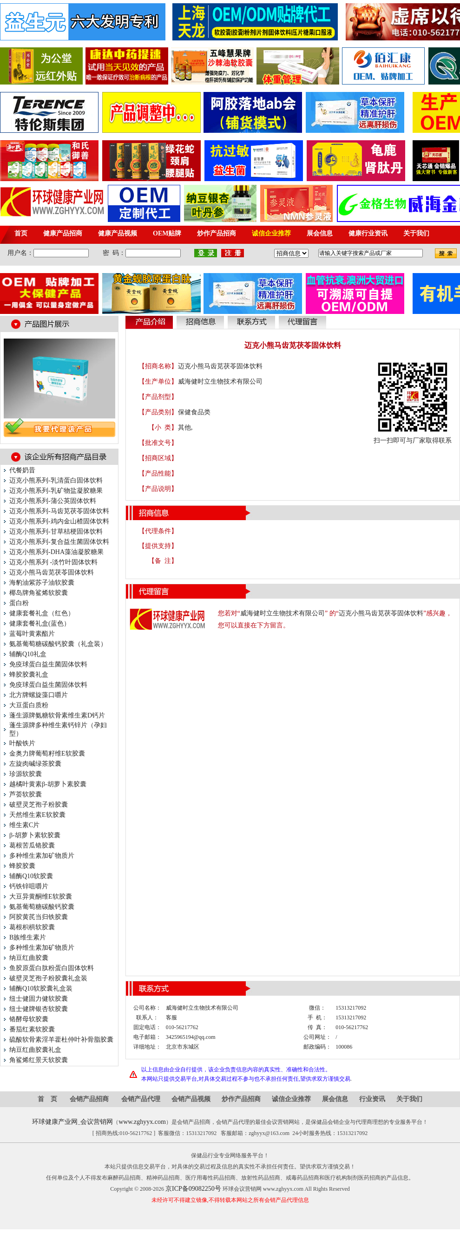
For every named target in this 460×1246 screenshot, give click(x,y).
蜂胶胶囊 (22, 865)
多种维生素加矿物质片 (41, 855)
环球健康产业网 (55, 1121)
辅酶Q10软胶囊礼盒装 (40, 988)
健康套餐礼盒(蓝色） (39, 623)
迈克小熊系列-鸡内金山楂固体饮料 (59, 521)
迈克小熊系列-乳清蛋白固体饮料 (56, 480)
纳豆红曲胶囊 (28, 957)
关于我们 (409, 1099)
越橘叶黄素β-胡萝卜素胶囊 (47, 784)
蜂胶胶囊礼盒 (28, 674)
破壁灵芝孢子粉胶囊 (38, 804)
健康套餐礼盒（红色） (41, 613)
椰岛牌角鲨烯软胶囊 (38, 592)
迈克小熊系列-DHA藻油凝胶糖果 (56, 551)
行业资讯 (372, 1099)
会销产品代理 (140, 1099)
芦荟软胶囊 (25, 794)
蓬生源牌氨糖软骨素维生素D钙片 (57, 715)
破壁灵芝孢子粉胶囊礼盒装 (48, 978)
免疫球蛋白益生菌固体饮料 (48, 664)
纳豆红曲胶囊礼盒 (35, 1049)
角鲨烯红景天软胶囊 (38, 1060)
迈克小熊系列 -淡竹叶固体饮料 (53, 562)
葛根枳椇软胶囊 (32, 927)
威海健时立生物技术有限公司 (220, 381)
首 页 (47, 1099)
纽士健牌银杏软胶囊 (38, 1008)
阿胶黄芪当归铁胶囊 (38, 916)
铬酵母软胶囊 (28, 1019)
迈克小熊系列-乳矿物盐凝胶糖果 (56, 490)
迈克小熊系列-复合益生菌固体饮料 (59, 541)
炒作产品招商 (241, 1099)
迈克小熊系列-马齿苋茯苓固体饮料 (59, 511)
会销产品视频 (190, 1099)
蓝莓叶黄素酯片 (32, 633)
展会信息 (335, 1099)
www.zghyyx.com (142, 1121)
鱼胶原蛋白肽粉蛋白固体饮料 (51, 968)
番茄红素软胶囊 (32, 1029)
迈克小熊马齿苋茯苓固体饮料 (51, 572)
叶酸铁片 (22, 743)
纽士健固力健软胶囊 (38, 998)
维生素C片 (24, 825)
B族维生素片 (27, 937)
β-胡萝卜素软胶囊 (34, 835)
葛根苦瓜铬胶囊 (32, 845)
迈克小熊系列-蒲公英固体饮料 (52, 500)
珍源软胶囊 (25, 773)
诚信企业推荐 (291, 1099)
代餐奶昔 (22, 470)
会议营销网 (96, 1121)
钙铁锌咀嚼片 (28, 886)
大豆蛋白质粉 (28, 705)
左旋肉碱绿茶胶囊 (35, 763)
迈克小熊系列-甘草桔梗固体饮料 (56, 531)
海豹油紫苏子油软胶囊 (41, 582)
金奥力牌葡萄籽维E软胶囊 (47, 753)
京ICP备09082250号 (193, 1188)
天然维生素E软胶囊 (37, 814)
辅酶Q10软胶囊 (31, 876)
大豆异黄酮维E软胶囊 (40, 896)
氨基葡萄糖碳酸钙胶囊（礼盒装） (58, 643)
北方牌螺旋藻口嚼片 (38, 694)
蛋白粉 (19, 603)
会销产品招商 (89, 1099)
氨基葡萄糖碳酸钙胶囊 (41, 906)
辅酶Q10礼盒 (27, 654)
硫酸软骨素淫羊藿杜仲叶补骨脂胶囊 (61, 1039)
